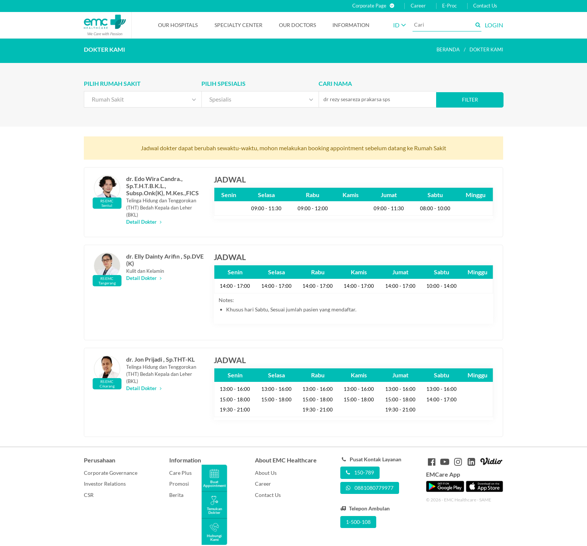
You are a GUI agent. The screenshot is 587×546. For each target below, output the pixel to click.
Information (350, 25)
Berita (176, 495)
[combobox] (143, 99)
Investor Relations (105, 483)
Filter (470, 99)
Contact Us (485, 6)
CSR (89, 495)
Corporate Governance (110, 473)
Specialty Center (238, 25)
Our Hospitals (178, 25)
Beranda (448, 49)
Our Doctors (297, 25)
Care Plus (180, 473)
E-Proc (449, 6)
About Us (266, 473)
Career (418, 6)
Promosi (179, 483)
